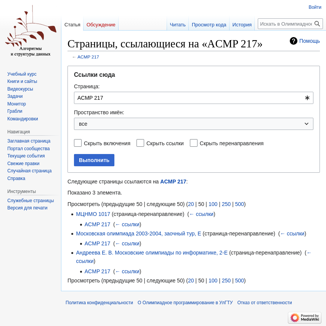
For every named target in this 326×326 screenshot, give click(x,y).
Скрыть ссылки (165, 143)
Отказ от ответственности (264, 302)
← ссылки (201, 214)
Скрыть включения (107, 143)
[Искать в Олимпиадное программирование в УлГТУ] (290, 23)
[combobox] (193, 98)
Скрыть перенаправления (232, 143)
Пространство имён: (99, 112)
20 (191, 204)
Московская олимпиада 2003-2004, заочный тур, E (138, 233)
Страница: (87, 86)
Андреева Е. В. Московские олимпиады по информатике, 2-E (152, 253)
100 (213, 204)
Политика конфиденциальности (99, 302)
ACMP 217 (88, 56)
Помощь (309, 41)
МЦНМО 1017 (93, 214)
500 (239, 204)
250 (226, 204)
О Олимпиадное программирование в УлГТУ (185, 302)
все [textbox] (83, 124)
